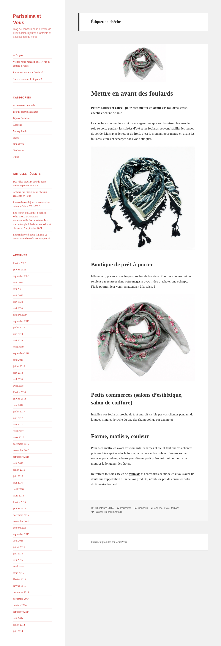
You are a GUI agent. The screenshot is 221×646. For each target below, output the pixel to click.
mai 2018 (18, 379)
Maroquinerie (20, 131)
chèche (158, 508)
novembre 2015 (21, 521)
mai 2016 (18, 482)
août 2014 (18, 618)
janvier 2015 (19, 585)
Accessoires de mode (24, 105)
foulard (175, 508)
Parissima (125, 508)
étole (167, 508)
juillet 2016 (19, 469)
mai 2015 (18, 560)
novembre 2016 (21, 450)
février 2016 (19, 502)
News (16, 137)
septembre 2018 (21, 353)
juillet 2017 (19, 411)
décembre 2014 (21, 592)
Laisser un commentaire (109, 511)
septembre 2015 (21, 534)
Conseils (17, 124)
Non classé (18, 143)
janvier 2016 (19, 508)
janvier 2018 (19, 398)
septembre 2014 (21, 611)
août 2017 (18, 405)
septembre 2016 (21, 456)
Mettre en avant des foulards (132, 93)
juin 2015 (18, 553)
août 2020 (18, 295)
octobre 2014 (20, 605)
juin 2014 (18, 631)
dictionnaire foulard (104, 484)
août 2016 (18, 463)
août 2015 (18, 540)
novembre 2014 (21, 598)
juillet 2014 (19, 624)
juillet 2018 (19, 366)
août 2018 (18, 359)
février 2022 (19, 263)
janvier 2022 (19, 269)
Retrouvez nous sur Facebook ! (29, 72)
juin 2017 (18, 418)
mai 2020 (18, 308)
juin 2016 (18, 476)
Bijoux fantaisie (21, 118)
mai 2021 (18, 288)
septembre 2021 (21, 276)
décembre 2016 (21, 443)
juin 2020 (18, 301)
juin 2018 (18, 372)
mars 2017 (18, 437)
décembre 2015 (21, 514)
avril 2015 (18, 566)
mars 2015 (18, 572)
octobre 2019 (20, 314)
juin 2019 (18, 333)
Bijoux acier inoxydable (25, 111)
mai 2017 (18, 424)
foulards (134, 474)
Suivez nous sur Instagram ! (27, 79)
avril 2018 (18, 385)
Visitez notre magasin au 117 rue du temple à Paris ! (31, 63)
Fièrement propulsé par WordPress (109, 541)
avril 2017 (18, 430)
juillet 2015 (19, 547)
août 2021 (18, 282)
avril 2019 (18, 346)
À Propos (18, 55)
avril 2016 (18, 489)
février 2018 (19, 392)
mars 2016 (18, 495)
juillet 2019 (19, 327)
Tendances (18, 150)
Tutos (16, 156)
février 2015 (19, 579)
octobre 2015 (20, 527)
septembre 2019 (21, 321)
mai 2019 (18, 340)
